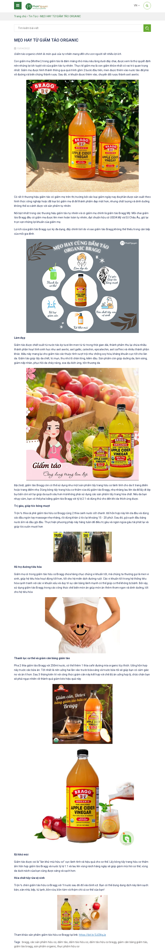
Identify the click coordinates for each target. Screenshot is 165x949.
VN (137, 5)
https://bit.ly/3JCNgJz (92, 934)
